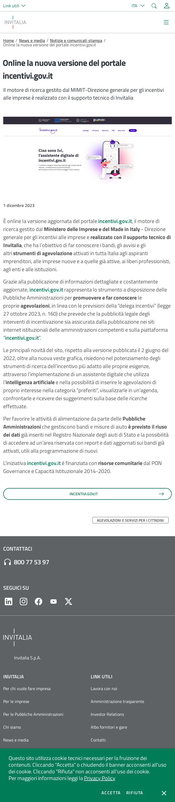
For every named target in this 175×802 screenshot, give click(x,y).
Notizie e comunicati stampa (76, 40)
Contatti (98, 740)
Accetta (111, 792)
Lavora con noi (104, 688)
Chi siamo (12, 727)
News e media (32, 40)
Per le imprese (16, 701)
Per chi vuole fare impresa (27, 688)
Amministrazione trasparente (117, 701)
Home (8, 40)
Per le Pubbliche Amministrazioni (33, 714)
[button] (16, 5)
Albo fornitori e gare (109, 727)
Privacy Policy (99, 778)
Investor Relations (107, 714)
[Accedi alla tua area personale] (166, 5)
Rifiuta (134, 792)
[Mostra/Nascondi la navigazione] (166, 22)
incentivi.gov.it (114, 221)
